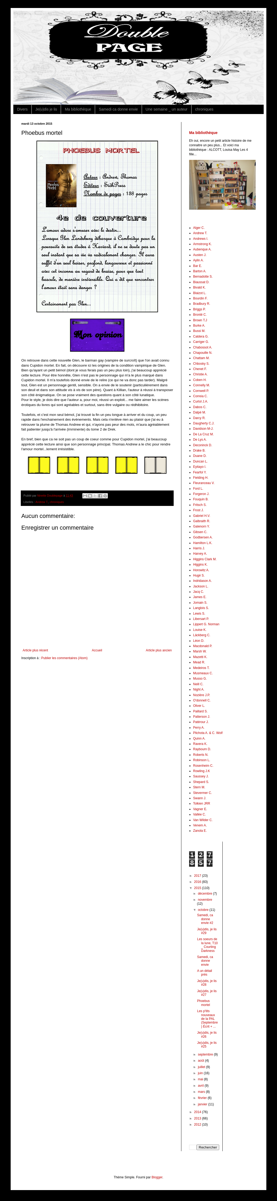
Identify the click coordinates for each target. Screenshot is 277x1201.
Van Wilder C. (203, 820)
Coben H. (200, 380)
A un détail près (204, 972)
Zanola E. (200, 831)
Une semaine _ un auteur (167, 109)
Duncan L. (200, 461)
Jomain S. (200, 602)
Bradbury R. (201, 304)
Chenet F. (200, 369)
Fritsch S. (200, 505)
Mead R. (199, 662)
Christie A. (200, 374)
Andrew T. (41, 502)
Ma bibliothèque (78, 109)
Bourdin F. (200, 298)
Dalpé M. (199, 412)
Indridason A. (202, 581)
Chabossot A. (202, 347)
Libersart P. (201, 619)
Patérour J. (201, 722)
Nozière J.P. (201, 695)
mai (201, 1079)
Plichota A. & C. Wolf (208, 733)
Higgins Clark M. (205, 559)
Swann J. (199, 798)
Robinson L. (201, 760)
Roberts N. (200, 755)
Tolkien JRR (201, 803)
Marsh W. (200, 651)
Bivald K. (199, 287)
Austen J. (199, 255)
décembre (205, 893)
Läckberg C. (201, 635)
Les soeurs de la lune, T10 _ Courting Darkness (207, 944)
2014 (198, 1112)
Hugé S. (199, 575)
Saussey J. (201, 776)
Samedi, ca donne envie (205, 961)
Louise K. (199, 630)
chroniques (204, 109)
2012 (198, 1124)
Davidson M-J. (203, 429)
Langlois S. (201, 608)
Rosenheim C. (203, 766)
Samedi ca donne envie (118, 109)
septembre (206, 1054)
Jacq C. (198, 592)
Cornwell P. (201, 391)
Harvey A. (200, 553)
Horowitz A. (201, 570)
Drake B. (199, 450)
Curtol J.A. (200, 401)
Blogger (157, 1177)
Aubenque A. (202, 249)
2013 (198, 1118)
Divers (22, 109)
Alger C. (199, 228)
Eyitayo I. (199, 467)
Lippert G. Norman (206, 624)
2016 (198, 882)
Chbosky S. (201, 364)
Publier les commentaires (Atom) (64, 658)
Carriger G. (201, 342)
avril (201, 1086)
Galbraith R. (201, 521)
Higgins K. (200, 564)
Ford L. (198, 488)
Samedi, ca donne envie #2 (205, 919)
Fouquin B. (201, 499)
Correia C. (200, 396)
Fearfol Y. (199, 472)
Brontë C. (200, 315)
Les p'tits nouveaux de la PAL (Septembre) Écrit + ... (207, 1018)
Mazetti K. (200, 657)
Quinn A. (199, 738)
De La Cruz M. (203, 434)
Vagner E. (200, 809)
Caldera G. (201, 336)
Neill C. (198, 684)
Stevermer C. (202, 793)
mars (202, 1092)
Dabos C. (199, 407)
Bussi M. (199, 331)
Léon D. (198, 641)
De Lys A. (200, 439)
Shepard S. (201, 782)
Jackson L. (200, 586)
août (201, 1060)
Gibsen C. (200, 532)
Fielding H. (200, 478)
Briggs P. (199, 309)
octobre (203, 910)
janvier (203, 1104)
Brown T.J (200, 320)
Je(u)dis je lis (46, 109)
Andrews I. (200, 239)
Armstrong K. (202, 244)
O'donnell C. (202, 700)
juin (201, 1073)
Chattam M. (201, 358)
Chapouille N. (202, 353)
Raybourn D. (202, 749)
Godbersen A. (203, 537)
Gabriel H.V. (201, 516)
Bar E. (197, 266)
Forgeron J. (201, 494)
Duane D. (200, 456)
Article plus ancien (159, 650)
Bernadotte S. (203, 276)
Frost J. (198, 510)
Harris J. (199, 548)
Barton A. (199, 271)
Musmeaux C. (203, 673)
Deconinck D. (202, 445)
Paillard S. (200, 711)
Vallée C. (199, 814)
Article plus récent (35, 650)
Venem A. (200, 825)
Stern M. (199, 787)
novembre (205, 900)
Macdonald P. (202, 646)
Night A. (198, 689)
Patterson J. (201, 717)
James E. (199, 597)
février (203, 1098)
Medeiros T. (201, 668)
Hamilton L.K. (202, 543)
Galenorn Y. (201, 526)
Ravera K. (200, 744)
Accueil (97, 650)
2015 (198, 888)
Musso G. (200, 678)
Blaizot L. (199, 293)
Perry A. (199, 727)
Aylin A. (198, 260)
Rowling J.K (201, 771)
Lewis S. (199, 613)
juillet (202, 1067)
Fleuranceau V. (203, 483)
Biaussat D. (201, 282)
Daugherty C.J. (203, 423)
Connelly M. (201, 385)
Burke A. (199, 325)
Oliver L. (199, 706)
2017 (198, 876)
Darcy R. (199, 418)
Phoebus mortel (203, 1003)
